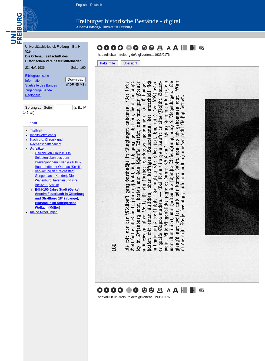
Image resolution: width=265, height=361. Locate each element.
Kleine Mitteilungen (43, 212)
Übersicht (130, 63)
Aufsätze (37, 148)
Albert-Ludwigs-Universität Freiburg (104, 27)
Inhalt (33, 123)
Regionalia (33, 95)
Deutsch (96, 5)
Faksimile (107, 63)
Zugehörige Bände (38, 90)
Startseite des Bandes (41, 85)
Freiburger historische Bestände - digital (128, 21)
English (81, 5)
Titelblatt (36, 130)
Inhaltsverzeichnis (43, 135)
